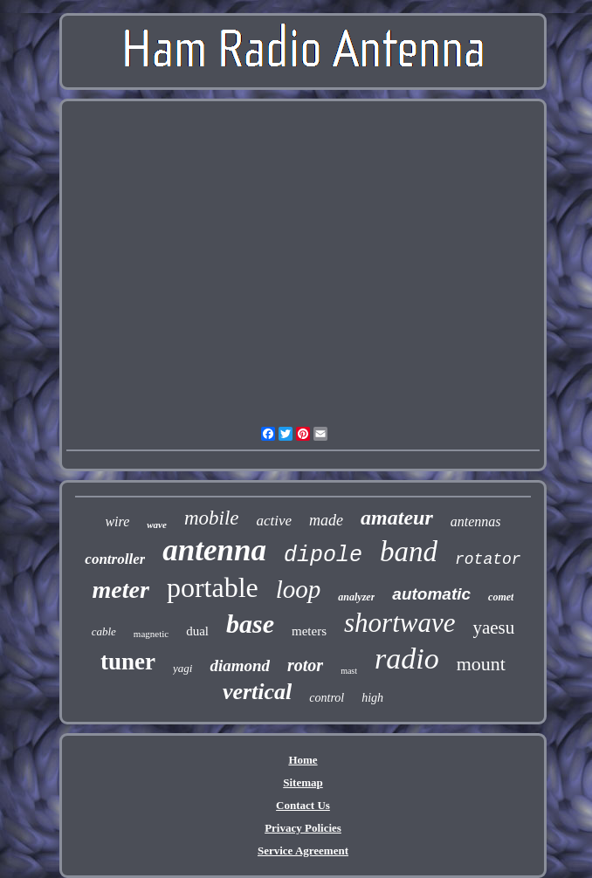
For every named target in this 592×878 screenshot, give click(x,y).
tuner (127, 661)
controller (115, 559)
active (275, 520)
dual (197, 631)
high (372, 697)
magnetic (151, 633)
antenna (214, 550)
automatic (431, 594)
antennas (476, 521)
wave (157, 524)
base (250, 623)
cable (104, 631)
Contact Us (303, 805)
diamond (240, 665)
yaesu (493, 627)
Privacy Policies (303, 827)
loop (298, 589)
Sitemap (303, 782)
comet (500, 597)
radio (407, 658)
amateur (397, 517)
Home (302, 759)
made (326, 520)
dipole (323, 555)
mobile (211, 518)
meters (309, 631)
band (408, 551)
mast (349, 671)
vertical (257, 691)
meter (121, 589)
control (326, 697)
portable (212, 587)
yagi (182, 668)
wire (117, 521)
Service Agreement (303, 850)
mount (481, 664)
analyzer (356, 597)
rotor (305, 665)
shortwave (399, 622)
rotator (488, 559)
